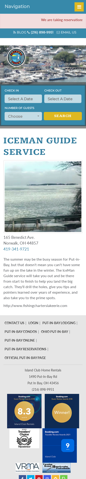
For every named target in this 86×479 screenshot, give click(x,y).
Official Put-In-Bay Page (25, 358)
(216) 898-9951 (40, 32)
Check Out (52, 90)
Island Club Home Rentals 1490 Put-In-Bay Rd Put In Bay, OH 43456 (43, 376)
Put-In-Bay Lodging (58, 323)
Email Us (66, 32)
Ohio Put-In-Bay (54, 332)
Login (33, 323)
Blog (19, 32)
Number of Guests (19, 108)
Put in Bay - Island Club (34, 57)
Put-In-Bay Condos (21, 332)
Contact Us (14, 323)
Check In (12, 90)
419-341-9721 (16, 249)
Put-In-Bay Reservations (25, 349)
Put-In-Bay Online (20, 340)
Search (63, 116)
